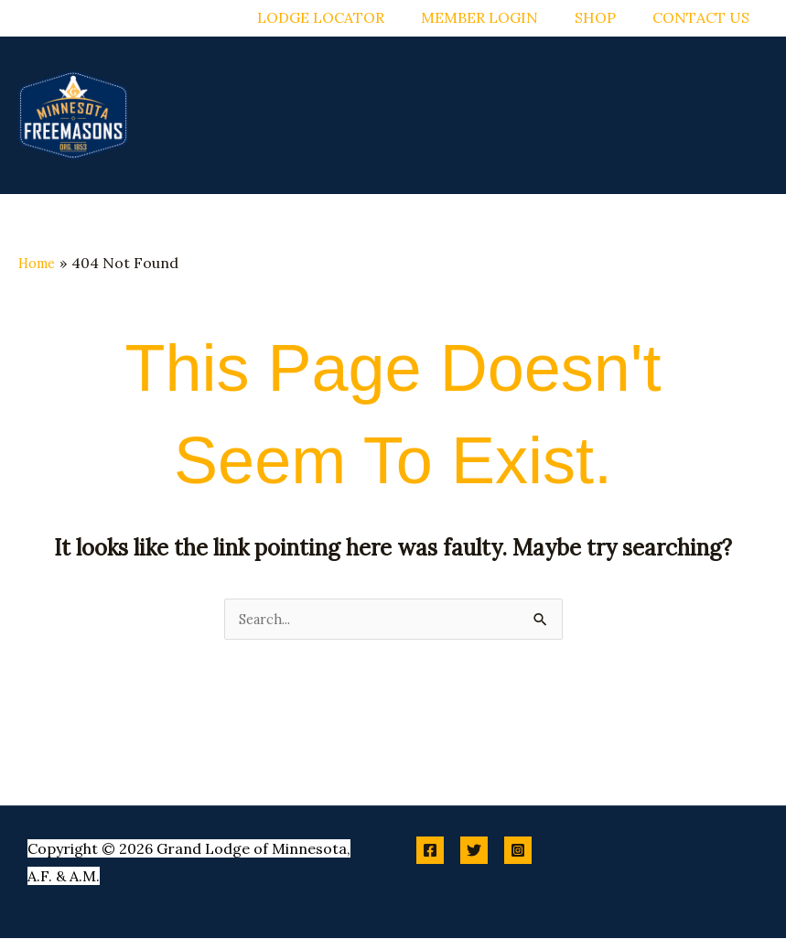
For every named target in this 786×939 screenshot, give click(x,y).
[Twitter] (474, 851)
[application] (359, 83)
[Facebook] (430, 851)
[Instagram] (518, 851)
